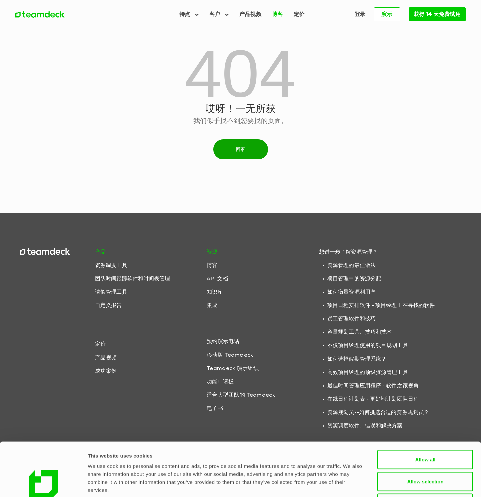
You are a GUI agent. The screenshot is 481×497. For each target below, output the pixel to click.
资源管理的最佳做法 (351, 265)
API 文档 (217, 278)
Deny (425, 453)
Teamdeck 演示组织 (233, 368)
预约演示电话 (223, 341)
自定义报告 (108, 305)
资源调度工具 (111, 265)
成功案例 (106, 371)
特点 (189, 14)
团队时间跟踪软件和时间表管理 (132, 278)
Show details (350, 484)
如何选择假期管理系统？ (356, 359)
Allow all (425, 409)
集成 (212, 305)
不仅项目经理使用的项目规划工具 (367, 345)
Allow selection (425, 431)
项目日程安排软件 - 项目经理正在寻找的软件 (381, 305)
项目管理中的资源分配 (354, 278)
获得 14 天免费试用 (437, 14)
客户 (219, 14)
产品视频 (250, 14)
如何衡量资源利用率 (351, 292)
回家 (240, 149)
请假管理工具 (111, 292)
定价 (299, 14)
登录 (360, 14)
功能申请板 (220, 381)
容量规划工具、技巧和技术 (359, 332)
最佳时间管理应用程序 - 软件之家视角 (373, 385)
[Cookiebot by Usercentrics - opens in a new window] (43, 484)
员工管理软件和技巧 (351, 318)
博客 (277, 14)
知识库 (215, 292)
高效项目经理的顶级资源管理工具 (367, 372)
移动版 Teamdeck (230, 355)
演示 (386, 14)
